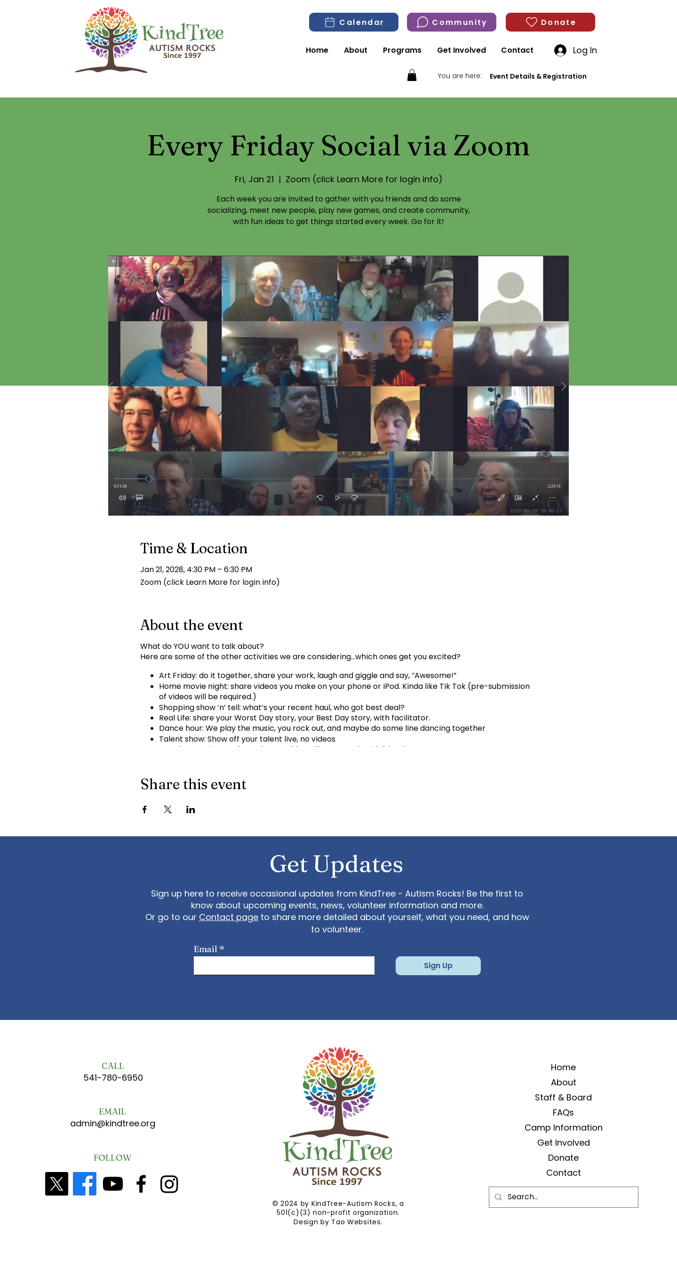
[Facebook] (84, 1184)
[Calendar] (353, 22)
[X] (56, 1184)
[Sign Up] (438, 965)
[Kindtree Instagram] (169, 1184)
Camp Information (563, 1127)
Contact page (228, 917)
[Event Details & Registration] (538, 76)
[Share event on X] (167, 809)
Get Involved (563, 1142)
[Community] (451, 22)
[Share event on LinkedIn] (190, 809)
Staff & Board (563, 1097)
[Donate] (550, 22)
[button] (412, 75)
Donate (563, 1158)
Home (563, 1067)
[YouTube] (113, 1184)
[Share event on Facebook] (144, 809)
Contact (563, 1173)
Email (205, 949)
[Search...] (563, 1197)
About (563, 1082)
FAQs (563, 1112)
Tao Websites (356, 1222)
